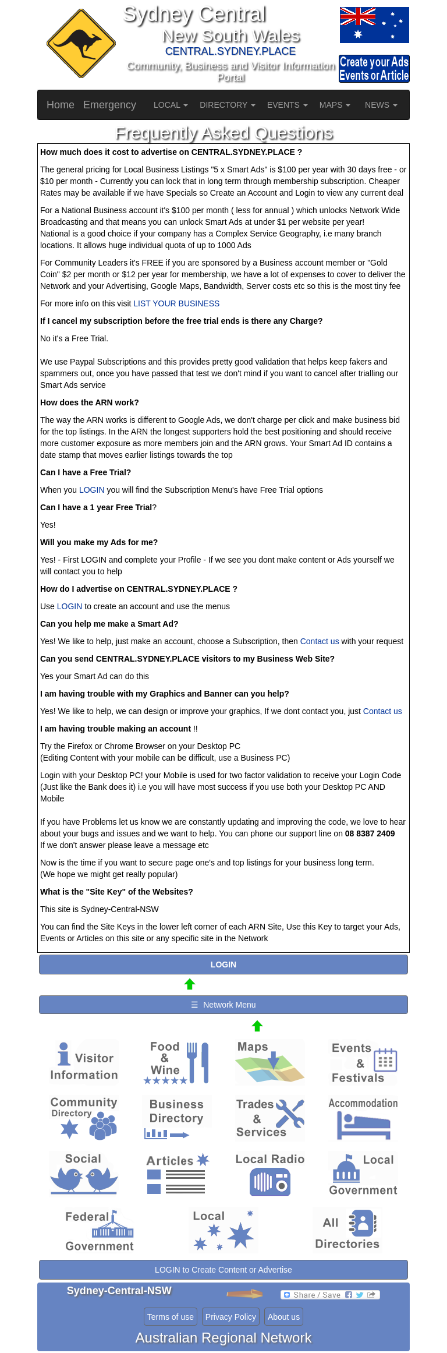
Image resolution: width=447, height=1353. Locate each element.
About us (284, 1317)
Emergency (109, 105)
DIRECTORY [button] (228, 104)
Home (60, 105)
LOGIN (92, 489)
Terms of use (170, 1317)
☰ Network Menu (223, 1004)
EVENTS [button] (287, 104)
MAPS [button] (335, 104)
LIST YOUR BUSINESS (176, 303)
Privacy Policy (230, 1317)
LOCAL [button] (171, 104)
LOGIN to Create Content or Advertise (223, 1269)
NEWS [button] (381, 104)
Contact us (319, 641)
